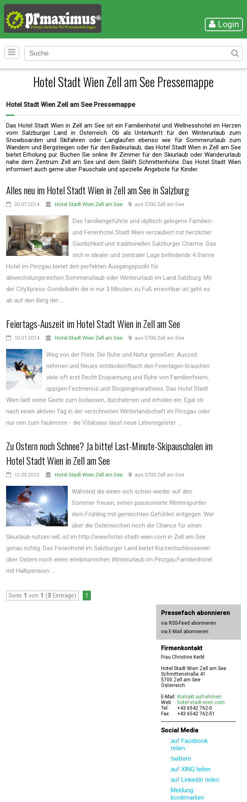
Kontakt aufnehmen (199, 697)
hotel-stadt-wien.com (201, 702)
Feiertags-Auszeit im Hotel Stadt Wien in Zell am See (93, 323)
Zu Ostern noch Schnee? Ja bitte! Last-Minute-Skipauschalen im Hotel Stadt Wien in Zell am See (109, 453)
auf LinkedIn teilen (195, 779)
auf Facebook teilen (189, 744)
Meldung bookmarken (187, 794)
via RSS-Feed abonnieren (188, 623)
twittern (181, 758)
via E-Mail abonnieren (184, 631)
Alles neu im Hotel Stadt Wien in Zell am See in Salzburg (97, 190)
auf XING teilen (190, 769)
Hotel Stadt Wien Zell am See (88, 204)
